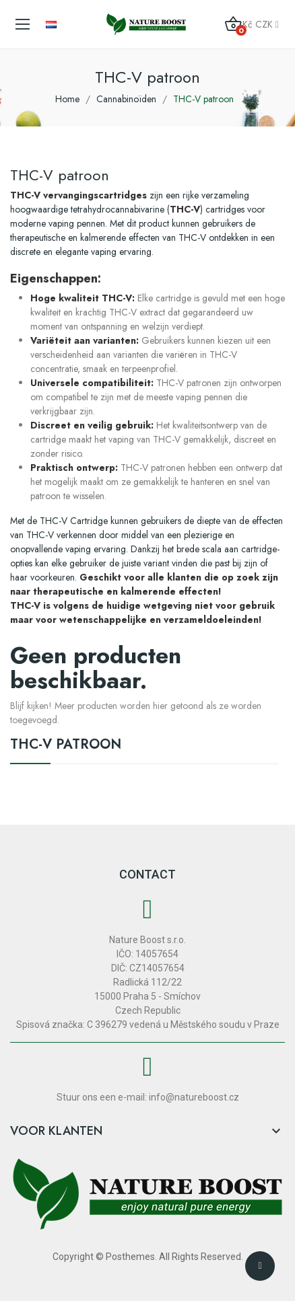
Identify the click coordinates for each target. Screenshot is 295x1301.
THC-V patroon (65, 746)
